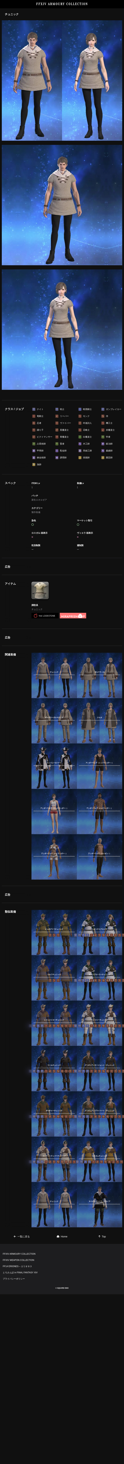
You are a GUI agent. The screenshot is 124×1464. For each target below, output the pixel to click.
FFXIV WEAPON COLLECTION (18, 1260)
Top (102, 1236)
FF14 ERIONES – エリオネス (17, 1266)
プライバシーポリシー (14, 1279)
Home (62, 1236)
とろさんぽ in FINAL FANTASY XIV (20, 1272)
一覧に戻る (22, 1236)
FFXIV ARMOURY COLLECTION (62, 4)
